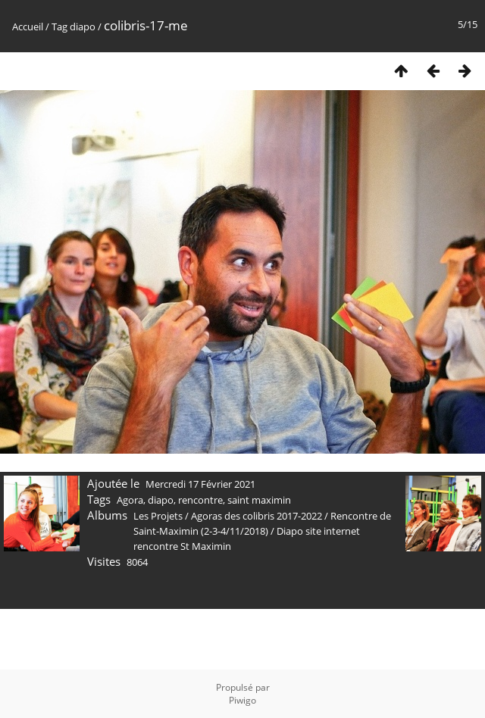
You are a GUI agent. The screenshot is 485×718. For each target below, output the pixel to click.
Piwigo (242, 700)
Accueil (27, 26)
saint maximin (259, 500)
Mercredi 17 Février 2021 (200, 484)
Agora (130, 500)
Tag (59, 26)
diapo (82, 26)
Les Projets (158, 516)
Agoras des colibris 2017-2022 (256, 516)
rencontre (200, 500)
